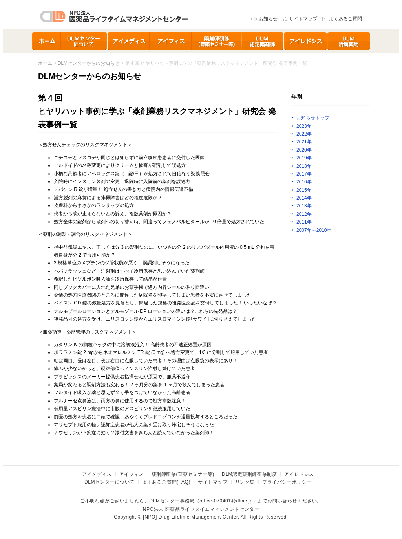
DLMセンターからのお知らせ (88, 63)
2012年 (304, 214)
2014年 (304, 198)
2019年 (304, 158)
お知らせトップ (312, 118)
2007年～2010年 (313, 230)
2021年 (304, 142)
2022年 (304, 134)
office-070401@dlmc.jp (225, 501)
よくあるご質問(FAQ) (166, 482)
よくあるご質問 (345, 19)
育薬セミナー (217, 41)
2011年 (304, 222)
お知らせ (268, 19)
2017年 (304, 174)
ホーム (46, 41)
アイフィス (171, 41)
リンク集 (245, 482)
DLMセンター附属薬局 (348, 41)
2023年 (304, 126)
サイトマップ (303, 19)
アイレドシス (305, 41)
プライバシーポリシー (287, 482)
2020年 (304, 150)
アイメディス (129, 41)
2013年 (304, 206)
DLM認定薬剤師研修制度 (263, 41)
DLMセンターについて (84, 41)
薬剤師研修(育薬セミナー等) (183, 474)
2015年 (304, 190)
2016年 (304, 182)
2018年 (304, 166)
